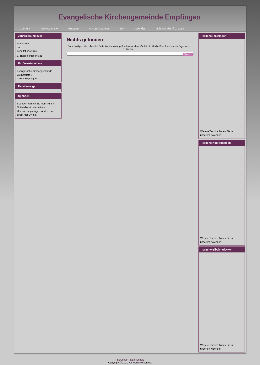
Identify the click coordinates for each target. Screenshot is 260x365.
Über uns (25, 28)
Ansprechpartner (99, 28)
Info (121, 28)
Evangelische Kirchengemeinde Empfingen (129, 17)
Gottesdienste (49, 28)
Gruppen (73, 28)
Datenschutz (137, 359)
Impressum (122, 359)
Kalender (139, 28)
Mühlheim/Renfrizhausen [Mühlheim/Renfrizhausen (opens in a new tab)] (171, 28)
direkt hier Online (26, 114)
